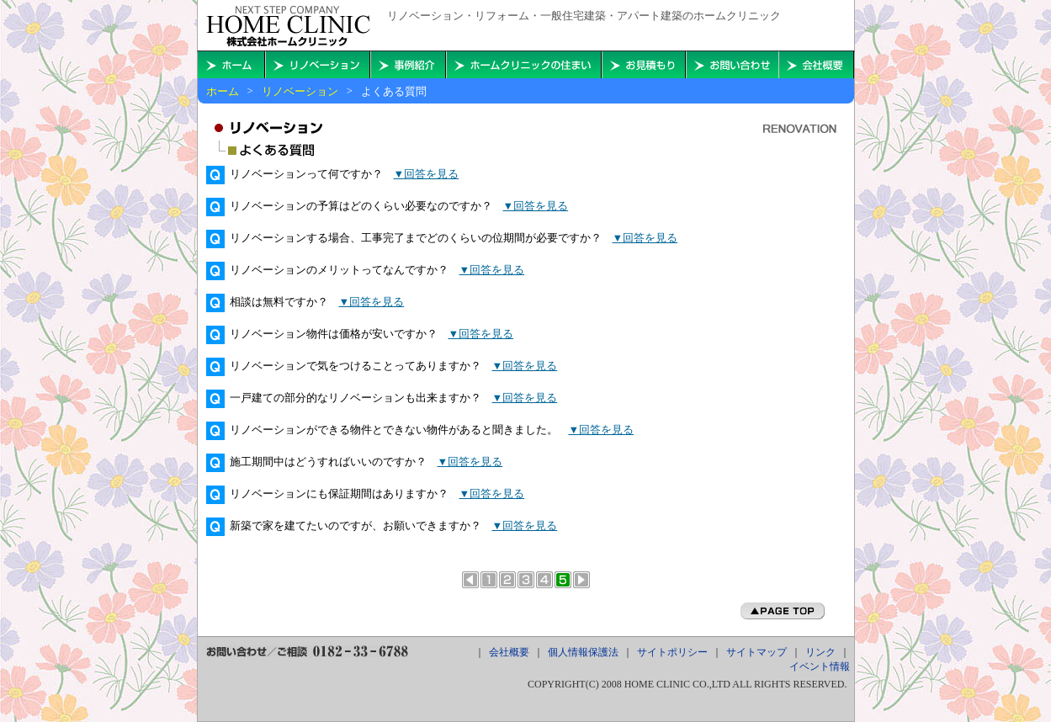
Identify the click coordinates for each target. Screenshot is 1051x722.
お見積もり (644, 64)
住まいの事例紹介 (408, 64)
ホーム (222, 92)
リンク (820, 652)
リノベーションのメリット (526, 579)
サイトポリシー (672, 652)
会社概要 (816, 64)
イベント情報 (819, 666)
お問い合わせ (732, 64)
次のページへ (581, 579)
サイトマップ (756, 652)
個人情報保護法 (583, 652)
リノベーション (300, 92)
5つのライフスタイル (544, 579)
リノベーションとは (488, 579)
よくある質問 (563, 579)
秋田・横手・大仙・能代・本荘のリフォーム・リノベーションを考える (317, 64)
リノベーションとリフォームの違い (507, 579)
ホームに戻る (231, 64)
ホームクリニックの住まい (524, 64)
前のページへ (470, 579)
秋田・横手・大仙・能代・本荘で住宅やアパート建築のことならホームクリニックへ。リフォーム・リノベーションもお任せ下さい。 (288, 26)
